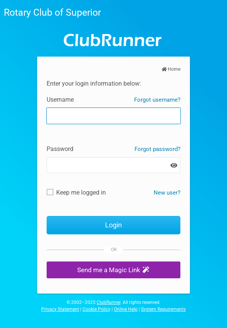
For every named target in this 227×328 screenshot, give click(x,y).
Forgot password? (157, 149)
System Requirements (163, 309)
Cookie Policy (96, 309)
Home (171, 69)
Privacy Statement (60, 309)
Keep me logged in (81, 192)
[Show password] (174, 165)
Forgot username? (157, 99)
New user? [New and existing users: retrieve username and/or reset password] (167, 192)
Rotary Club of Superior (52, 12)
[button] (113, 270)
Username (60, 99)
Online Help (126, 309)
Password (60, 149)
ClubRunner (108, 302)
